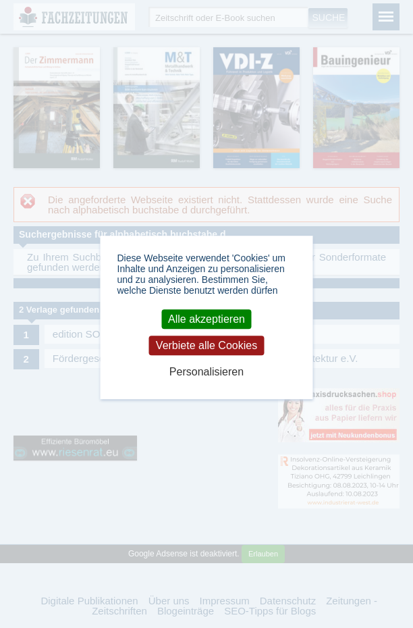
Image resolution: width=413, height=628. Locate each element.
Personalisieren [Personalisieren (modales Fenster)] (206, 372)
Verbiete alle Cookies (206, 345)
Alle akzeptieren (206, 319)
